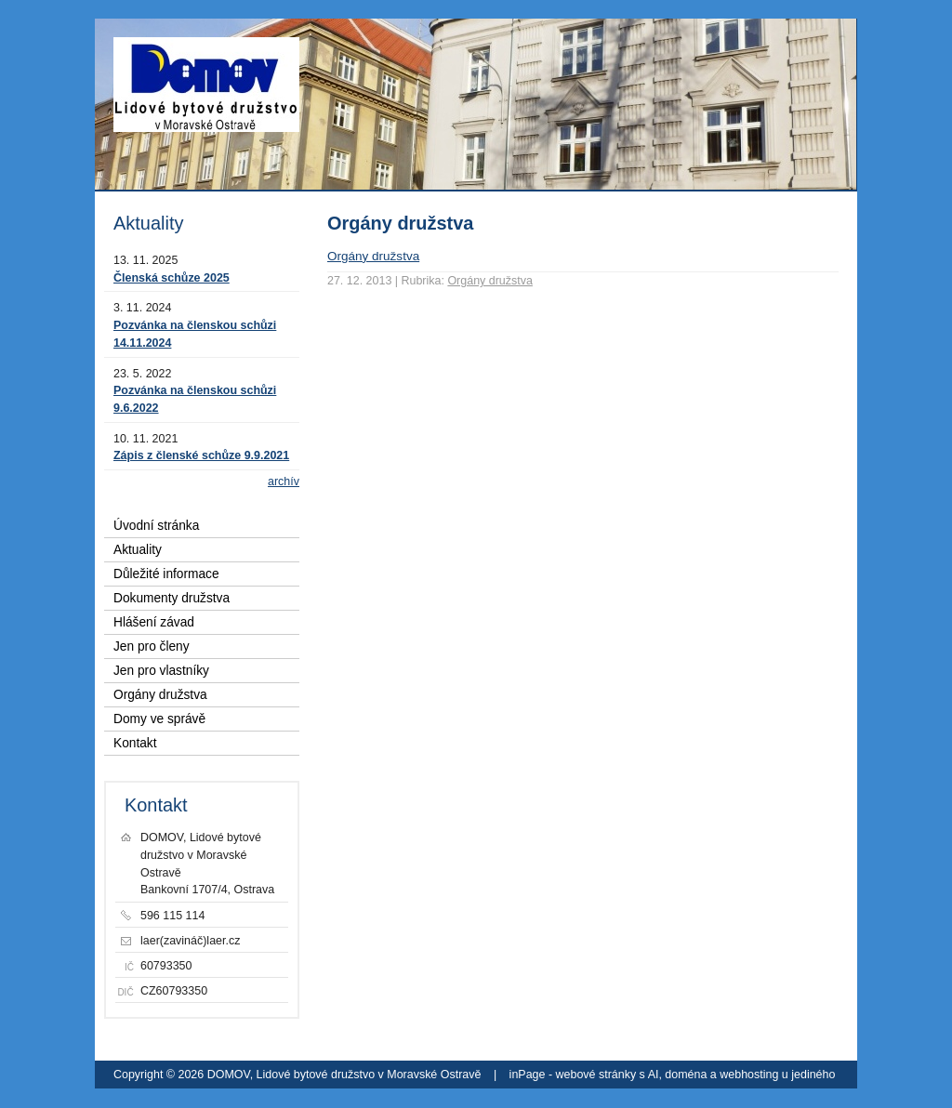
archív (283, 481)
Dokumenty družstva (171, 598)
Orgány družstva (373, 256)
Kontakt (135, 743)
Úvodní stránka (156, 526)
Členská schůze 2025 (171, 277)
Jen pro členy (151, 646)
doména (686, 1074)
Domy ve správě (159, 719)
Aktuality (137, 550)
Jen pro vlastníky (161, 671)
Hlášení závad (153, 622)
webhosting (749, 1074)
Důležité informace (166, 574)
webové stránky (596, 1074)
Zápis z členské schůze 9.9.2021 (201, 455)
